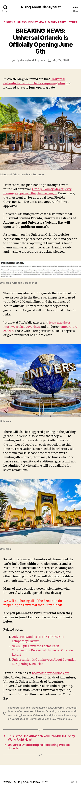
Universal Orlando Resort (36, 715)
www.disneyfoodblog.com (50, 673)
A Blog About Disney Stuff (40, 7)
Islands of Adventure (32, 707)
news (49, 707)
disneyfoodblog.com (32, 60)
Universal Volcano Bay (43, 718)
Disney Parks (57, 22)
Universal (59, 707)
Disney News (37, 22)
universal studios (18, 718)
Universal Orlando (44, 711)
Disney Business (15, 22)
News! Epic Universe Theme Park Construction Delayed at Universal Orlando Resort (42, 650)
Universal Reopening (64, 715)
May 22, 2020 (61, 60)
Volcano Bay (64, 718)
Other (72, 22)
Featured (13, 707)
